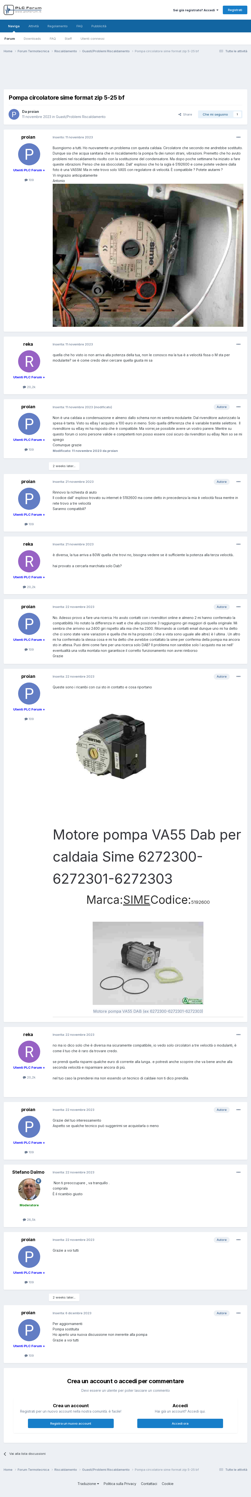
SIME (136, 899)
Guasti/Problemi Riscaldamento (81, 117)
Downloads (32, 38)
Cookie (168, 1484)
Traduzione (88, 1484)
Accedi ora (180, 1423)
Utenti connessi (92, 38)
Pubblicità (98, 26)
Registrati (235, 10)
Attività (33, 26)
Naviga (14, 28)
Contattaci (149, 1484)
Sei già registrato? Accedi (195, 10)
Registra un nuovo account (70, 1423)
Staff (68, 38)
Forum (9, 38)
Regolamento (58, 26)
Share (185, 114)
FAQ (53, 38)
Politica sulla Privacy (120, 1484)
